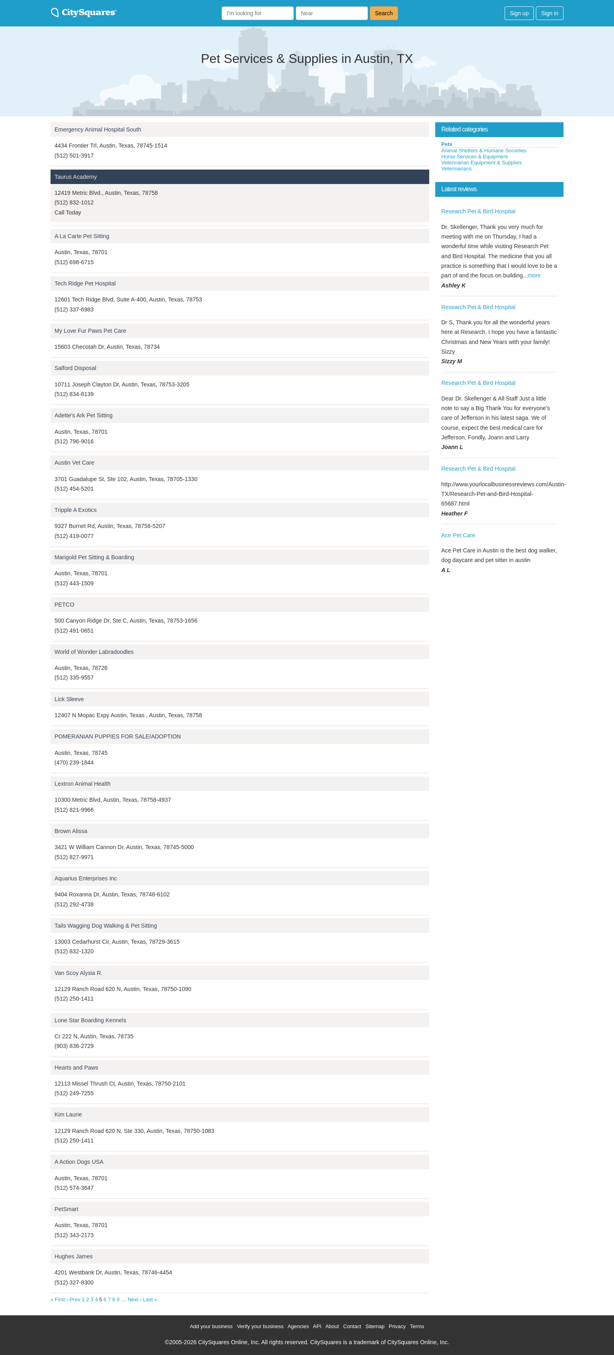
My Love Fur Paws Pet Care (90, 331)
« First (57, 1299)
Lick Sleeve (69, 699)
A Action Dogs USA (79, 1162)
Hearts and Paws (76, 1067)
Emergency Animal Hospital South (98, 129)
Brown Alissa (71, 831)
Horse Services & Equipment (474, 157)
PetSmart (67, 1209)
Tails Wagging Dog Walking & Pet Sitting (106, 925)
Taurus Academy (76, 177)
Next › (134, 1299)
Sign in (549, 13)
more (534, 275)
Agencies (298, 1326)
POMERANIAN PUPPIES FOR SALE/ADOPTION (118, 736)
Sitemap (375, 1326)
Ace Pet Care (458, 535)
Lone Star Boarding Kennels (90, 1020)
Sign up (519, 13)
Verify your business (260, 1326)
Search (384, 13)
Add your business (211, 1326)
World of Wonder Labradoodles (94, 652)
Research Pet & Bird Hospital (478, 211)
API (317, 1326)
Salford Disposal (75, 368)
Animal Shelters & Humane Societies (483, 151)
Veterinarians (456, 169)
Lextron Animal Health (83, 784)
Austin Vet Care (74, 462)
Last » (150, 1299)
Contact (352, 1326)
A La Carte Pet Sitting (82, 236)
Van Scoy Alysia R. (79, 973)
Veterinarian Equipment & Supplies (481, 163)
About (332, 1326)
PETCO (64, 604)
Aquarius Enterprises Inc (86, 878)
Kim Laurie (68, 1114)
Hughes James (74, 1256)
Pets (446, 144)
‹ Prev (74, 1299)
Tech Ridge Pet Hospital (85, 283)
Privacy (397, 1326)
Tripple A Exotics (76, 510)
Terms (417, 1326)
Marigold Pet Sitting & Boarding (94, 557)
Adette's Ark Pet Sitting (84, 415)
